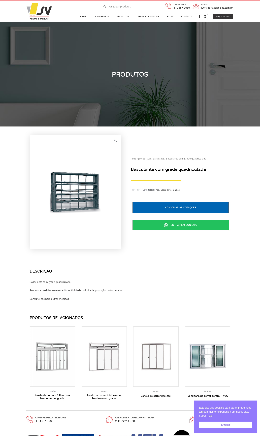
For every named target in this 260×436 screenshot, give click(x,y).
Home (82, 16)
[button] (115, 140)
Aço (151, 158)
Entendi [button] (225, 424)
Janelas (143, 158)
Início (134, 158)
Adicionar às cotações (180, 207)
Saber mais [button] (205, 415)
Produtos (123, 16)
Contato (186, 16)
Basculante (161, 158)
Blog (170, 16)
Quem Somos (101, 16)
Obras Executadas (148, 16)
